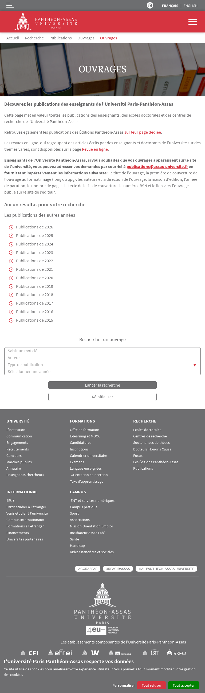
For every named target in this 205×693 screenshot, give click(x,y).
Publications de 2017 (34, 303)
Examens (77, 462)
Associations (80, 520)
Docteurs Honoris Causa (152, 449)
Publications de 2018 (34, 295)
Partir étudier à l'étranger (26, 507)
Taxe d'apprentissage (86, 481)
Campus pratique (83, 507)
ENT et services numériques (92, 500)
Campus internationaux (25, 520)
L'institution (15, 430)
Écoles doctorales (147, 430)
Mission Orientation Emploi (91, 526)
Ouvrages (85, 37)
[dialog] (102, 674)
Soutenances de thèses (151, 443)
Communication (19, 436)
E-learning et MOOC (85, 436)
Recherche (34, 37)
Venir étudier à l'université (27, 513)
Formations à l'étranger (25, 526)
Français (170, 5)
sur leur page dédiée (142, 132)
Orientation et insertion (89, 475)
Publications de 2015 (34, 320)
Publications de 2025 (34, 235)
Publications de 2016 (34, 312)
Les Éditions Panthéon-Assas (155, 462)
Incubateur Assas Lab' (87, 533)
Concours (14, 455)
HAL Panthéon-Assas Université (166, 569)
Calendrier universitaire (88, 455)
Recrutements (17, 449)
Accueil (12, 37)
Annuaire (13, 468)
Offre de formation (84, 430)
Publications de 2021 (34, 269)
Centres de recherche (150, 436)
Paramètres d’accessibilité (150, 5)
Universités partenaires (24, 539)
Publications (60, 37)
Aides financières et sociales (92, 552)
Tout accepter (184, 685)
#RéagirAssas (118, 569)
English (191, 5)
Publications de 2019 (34, 286)
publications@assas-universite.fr (157, 166)
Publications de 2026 (34, 226)
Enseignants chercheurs (25, 475)
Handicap (77, 545)
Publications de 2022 (34, 261)
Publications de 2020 (34, 278)
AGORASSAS (87, 569)
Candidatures (80, 443)
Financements (17, 533)
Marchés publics (19, 462)
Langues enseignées (86, 468)
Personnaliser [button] (123, 685)
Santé (74, 539)
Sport (74, 513)
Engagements (17, 443)
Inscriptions (79, 449)
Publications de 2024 (34, 244)
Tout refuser (151, 685)
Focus (138, 455)
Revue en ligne (95, 149)
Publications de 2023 (34, 252)
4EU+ (10, 500)
